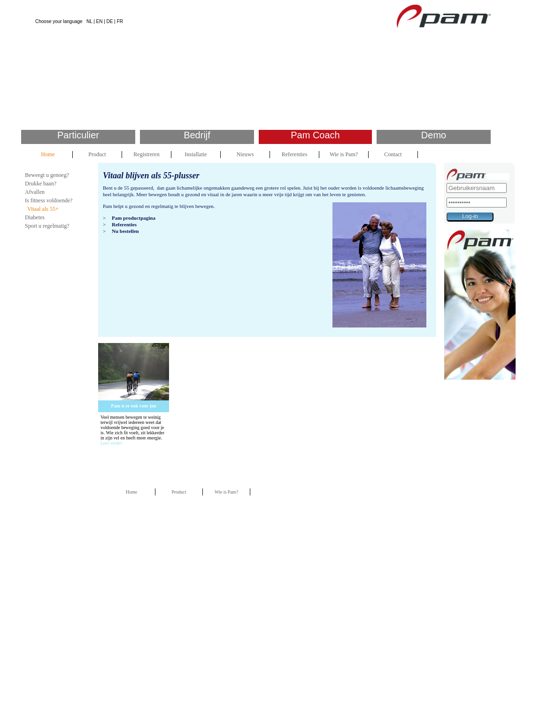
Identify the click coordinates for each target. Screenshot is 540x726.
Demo (433, 135)
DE (110, 21)
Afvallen (35, 192)
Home (47, 154)
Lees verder (111, 443)
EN (99, 21)
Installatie (196, 154)
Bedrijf (197, 135)
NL (89, 21)
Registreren (146, 154)
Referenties (295, 154)
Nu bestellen (125, 231)
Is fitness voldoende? (48, 200)
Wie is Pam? (344, 154)
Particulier (78, 135)
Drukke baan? (40, 183)
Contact (392, 154)
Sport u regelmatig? (47, 226)
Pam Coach (315, 135)
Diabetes (35, 217)
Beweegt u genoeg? (47, 175)
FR (120, 21)
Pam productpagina (133, 218)
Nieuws (245, 154)
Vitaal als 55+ (43, 209)
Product (97, 154)
